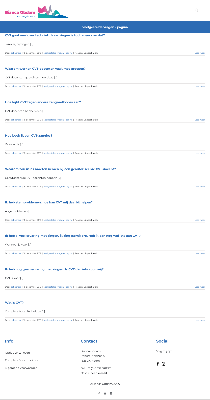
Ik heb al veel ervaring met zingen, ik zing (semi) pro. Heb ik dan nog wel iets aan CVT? (73, 236)
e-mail (102, 373)
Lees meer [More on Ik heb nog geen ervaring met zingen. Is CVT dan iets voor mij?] (200, 287)
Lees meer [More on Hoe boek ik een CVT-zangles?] (200, 153)
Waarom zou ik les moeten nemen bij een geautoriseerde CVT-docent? (60, 169)
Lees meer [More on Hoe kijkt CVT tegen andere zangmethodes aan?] (200, 119)
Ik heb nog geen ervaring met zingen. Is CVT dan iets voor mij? (54, 269)
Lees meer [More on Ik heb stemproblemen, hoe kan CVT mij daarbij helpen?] (200, 220)
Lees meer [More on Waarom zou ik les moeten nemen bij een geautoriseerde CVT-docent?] (200, 186)
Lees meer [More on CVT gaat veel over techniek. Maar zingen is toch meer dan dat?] (200, 53)
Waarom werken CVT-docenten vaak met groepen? (45, 69)
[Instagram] (163, 364)
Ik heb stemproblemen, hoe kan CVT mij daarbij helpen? (49, 202)
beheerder (16, 53)
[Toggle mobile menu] (203, 10)
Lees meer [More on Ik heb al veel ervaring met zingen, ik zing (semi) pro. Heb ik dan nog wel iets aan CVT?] (200, 253)
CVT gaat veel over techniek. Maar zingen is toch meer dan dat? (55, 35)
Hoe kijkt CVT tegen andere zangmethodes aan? (43, 102)
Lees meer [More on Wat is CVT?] (200, 320)
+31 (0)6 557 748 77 (98, 368)
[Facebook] (158, 364)
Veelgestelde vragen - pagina (58, 53)
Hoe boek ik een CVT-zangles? (28, 135)
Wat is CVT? (14, 302)
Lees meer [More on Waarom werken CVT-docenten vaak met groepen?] (200, 86)
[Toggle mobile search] (196, 10)
